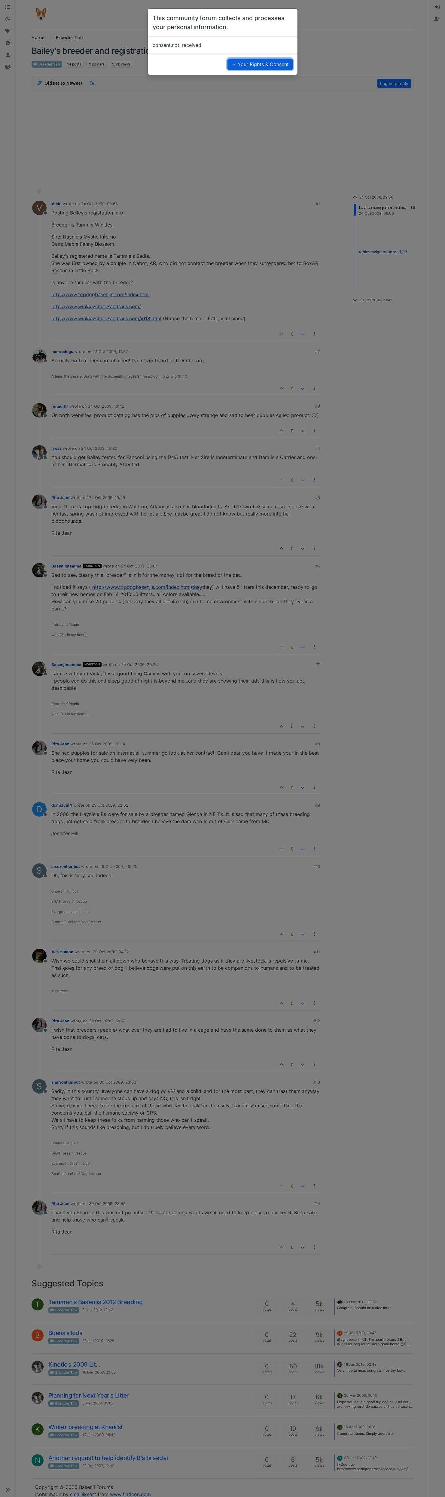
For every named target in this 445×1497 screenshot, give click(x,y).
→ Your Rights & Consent (260, 64)
